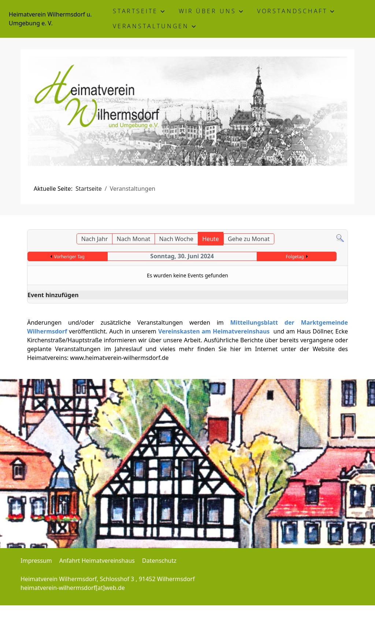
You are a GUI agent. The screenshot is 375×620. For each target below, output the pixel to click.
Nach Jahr (94, 239)
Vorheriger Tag (69, 257)
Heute (210, 239)
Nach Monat (134, 239)
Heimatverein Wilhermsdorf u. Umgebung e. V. (50, 18)
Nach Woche (176, 239)
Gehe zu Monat (249, 239)
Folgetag (295, 257)
